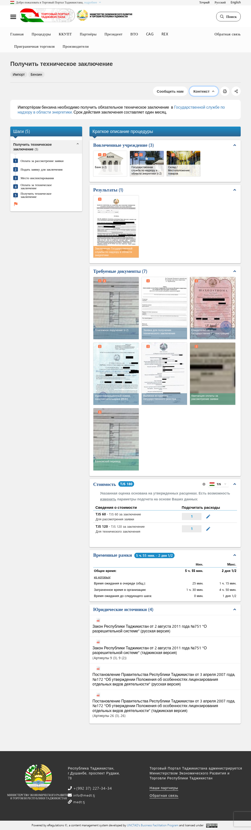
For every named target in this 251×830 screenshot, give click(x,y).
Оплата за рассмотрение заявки (42, 160)
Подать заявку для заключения (42, 169)
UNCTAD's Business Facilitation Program (152, 825)
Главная (17, 33)
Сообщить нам (170, 91)
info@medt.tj (83, 795)
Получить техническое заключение (36, 195)
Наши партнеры (164, 788)
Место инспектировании (37, 177)
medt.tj (78, 802)
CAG (150, 33)
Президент (113, 33)
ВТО (134, 33)
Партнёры (88, 33)
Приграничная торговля (34, 46)
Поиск (228, 16)
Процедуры (41, 33)
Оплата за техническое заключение (36, 186)
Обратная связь (227, 33)
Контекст (203, 91)
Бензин (36, 74)
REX (165, 33)
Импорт (19, 74)
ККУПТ (65, 33)
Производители (76, 46)
